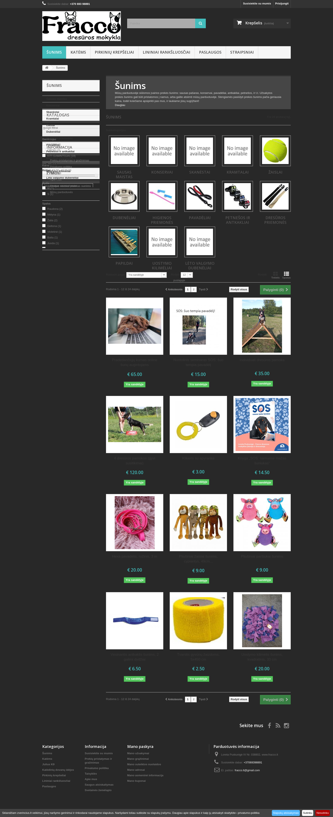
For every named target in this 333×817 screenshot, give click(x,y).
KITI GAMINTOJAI (61, 235)
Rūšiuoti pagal (115, 274)
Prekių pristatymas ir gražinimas (69, 353)
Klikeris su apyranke (198, 458)
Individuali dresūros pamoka (262, 360)
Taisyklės (55, 365)
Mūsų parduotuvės (61, 385)
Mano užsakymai (138, 753)
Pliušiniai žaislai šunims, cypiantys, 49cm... (198, 558)
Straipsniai (242, 52)
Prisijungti (282, 3)
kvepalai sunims (55, 458)
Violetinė (54, 310)
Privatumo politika (60, 359)
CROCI (53, 229)
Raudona (55, 287)
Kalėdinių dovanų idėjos (58, 769)
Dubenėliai (53, 131)
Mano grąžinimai (138, 758)
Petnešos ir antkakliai (60, 151)
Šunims (54, 52)
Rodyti (175, 274)
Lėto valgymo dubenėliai (62, 177)
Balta (52, 316)
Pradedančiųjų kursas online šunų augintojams (134, 362)
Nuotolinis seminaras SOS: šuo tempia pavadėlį (198, 362)
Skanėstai (52, 112)
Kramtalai (52, 118)
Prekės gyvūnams (56, 445)
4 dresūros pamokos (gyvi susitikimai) (134, 460)
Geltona (54, 305)
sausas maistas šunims (59, 452)
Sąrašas (286, 275)
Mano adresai (136, 769)
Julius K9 (48, 764)
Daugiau (120, 105)
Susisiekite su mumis (257, 3)
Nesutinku (322, 812)
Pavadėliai (53, 144)
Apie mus (55, 372)
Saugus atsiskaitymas (63, 378)
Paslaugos (210, 52)
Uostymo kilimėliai (58, 171)
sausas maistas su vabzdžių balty (66, 439)
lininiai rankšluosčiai (58, 432)
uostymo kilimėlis (84, 426)
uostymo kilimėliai (56, 426)
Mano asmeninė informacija (145, 775)
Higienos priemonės (59, 138)
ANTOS (54, 223)
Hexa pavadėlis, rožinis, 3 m (134, 556)
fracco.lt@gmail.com (247, 770)
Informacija (59, 341)
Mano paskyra (140, 746)
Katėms (78, 52)
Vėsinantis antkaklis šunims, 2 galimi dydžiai (135, 657)
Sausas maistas (56, 98)
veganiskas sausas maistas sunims (67, 413)
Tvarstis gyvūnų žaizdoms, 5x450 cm (198, 657)
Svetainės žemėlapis (98, 790)
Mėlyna (53, 293)
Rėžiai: (46, 249)
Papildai (51, 164)
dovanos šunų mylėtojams (61, 420)
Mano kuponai (136, 780)
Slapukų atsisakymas (286, 812)
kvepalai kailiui (80, 458)
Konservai (53, 105)
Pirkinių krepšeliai (114, 52)
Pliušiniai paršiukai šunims (262, 556)
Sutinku (307, 812)
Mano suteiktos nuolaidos (144, 764)
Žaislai (50, 125)
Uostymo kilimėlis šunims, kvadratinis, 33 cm (262, 657)
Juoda (53, 322)
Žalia (52, 299)
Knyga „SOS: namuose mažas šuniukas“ (262, 460)
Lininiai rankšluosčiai (166, 52)
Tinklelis (275, 275)
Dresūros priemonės (59, 158)
